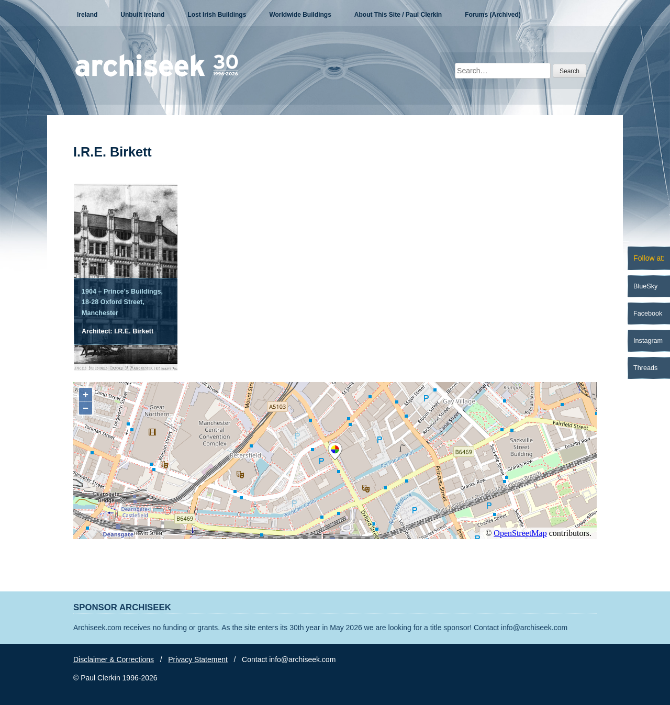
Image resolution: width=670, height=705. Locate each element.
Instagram (648, 340)
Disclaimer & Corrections (113, 659)
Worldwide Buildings (300, 14)
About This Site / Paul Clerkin (398, 14)
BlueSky (645, 286)
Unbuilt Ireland (142, 14)
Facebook (647, 313)
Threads (645, 368)
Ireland (87, 14)
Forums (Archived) (493, 14)
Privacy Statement (198, 659)
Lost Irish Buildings (216, 14)
